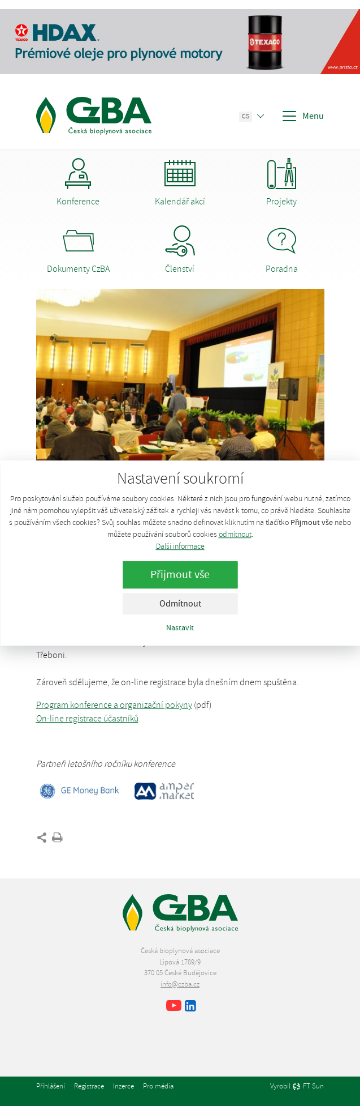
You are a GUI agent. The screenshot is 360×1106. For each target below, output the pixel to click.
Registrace (89, 1086)
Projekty (281, 182)
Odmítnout (180, 603)
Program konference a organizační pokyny (114, 705)
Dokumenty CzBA (78, 250)
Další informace (180, 546)
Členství (180, 250)
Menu (302, 116)
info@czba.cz (180, 984)
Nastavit (180, 627)
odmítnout (235, 534)
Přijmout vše (180, 574)
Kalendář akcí (180, 182)
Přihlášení (50, 1086)
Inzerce (123, 1086)
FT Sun (308, 1087)
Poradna (282, 250)
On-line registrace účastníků (87, 718)
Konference (78, 182)
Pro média (158, 1086)
